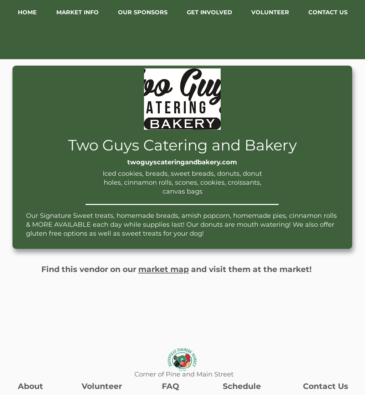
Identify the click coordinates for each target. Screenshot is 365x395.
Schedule (242, 386)
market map (163, 269)
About (30, 386)
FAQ (170, 386)
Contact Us (325, 386)
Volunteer (102, 386)
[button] (77, 12)
